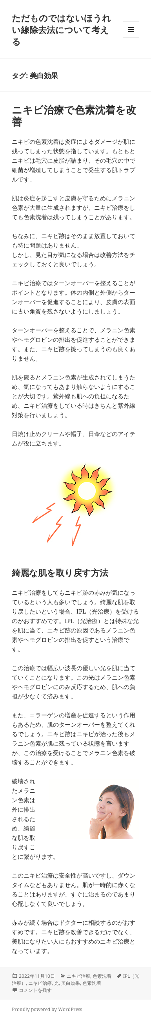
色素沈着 (102, 976)
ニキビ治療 (78, 976)
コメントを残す (35, 990)
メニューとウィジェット (131, 37)
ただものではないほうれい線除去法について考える (61, 29)
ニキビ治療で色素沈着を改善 (74, 115)
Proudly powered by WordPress (47, 1009)
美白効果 (70, 983)
